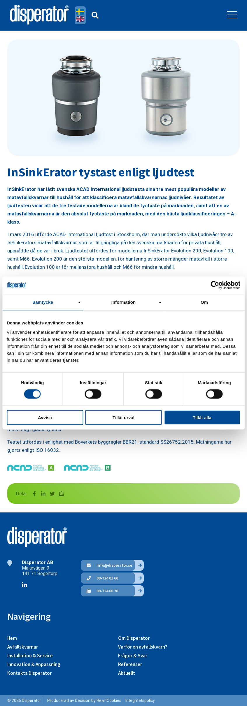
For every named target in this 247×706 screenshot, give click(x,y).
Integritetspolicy (140, 700)
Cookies (114, 700)
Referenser (130, 664)
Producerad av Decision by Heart (77, 700)
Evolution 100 (218, 251)
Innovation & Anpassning (33, 664)
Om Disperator (134, 638)
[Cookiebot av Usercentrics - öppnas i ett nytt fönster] (214, 285)
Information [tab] (123, 302)
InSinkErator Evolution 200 (172, 251)
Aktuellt (126, 673)
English (81, 19)
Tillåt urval (123, 417)
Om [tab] (204, 302)
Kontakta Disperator (29, 673)
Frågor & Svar (132, 655)
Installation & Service (30, 655)
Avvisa (45, 417)
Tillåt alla (202, 417)
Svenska (81, 12)
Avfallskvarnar (22, 647)
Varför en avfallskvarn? (142, 647)
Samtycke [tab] (42, 302)
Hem (12, 638)
